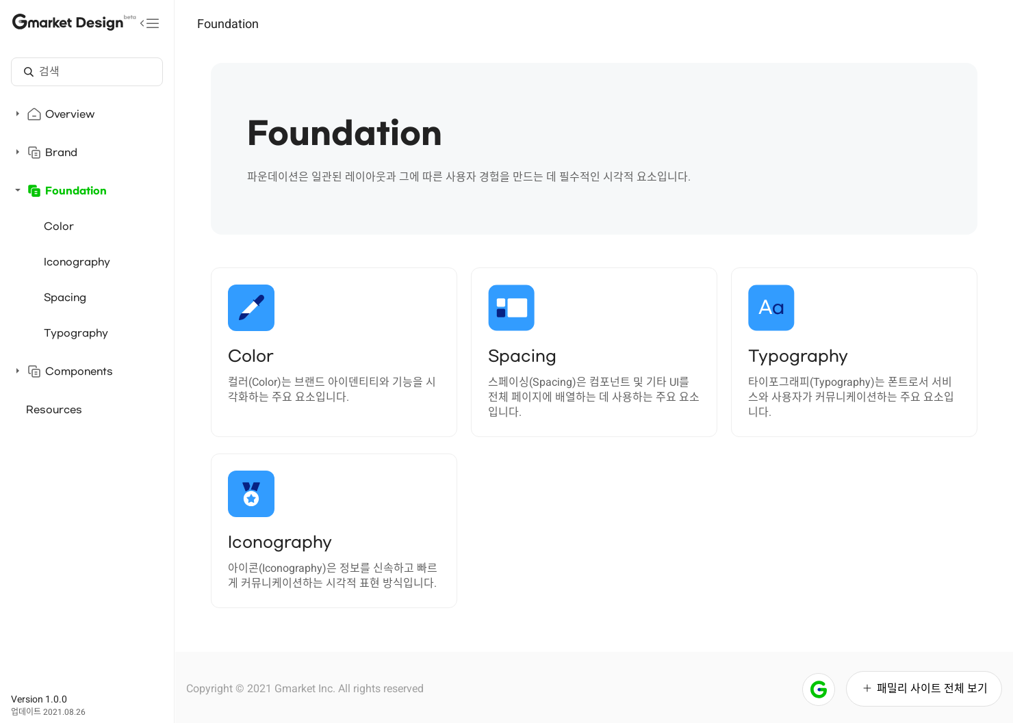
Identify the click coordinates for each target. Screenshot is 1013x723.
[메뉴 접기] (150, 23)
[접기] (18, 190)
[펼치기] (18, 113)
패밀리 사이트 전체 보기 (924, 688)
